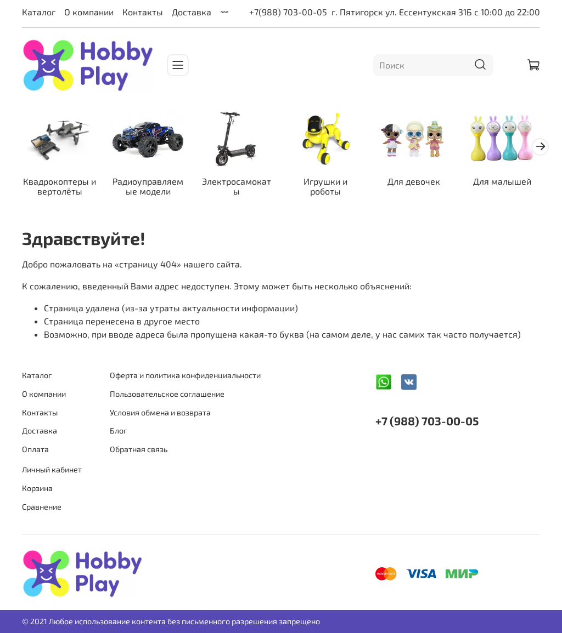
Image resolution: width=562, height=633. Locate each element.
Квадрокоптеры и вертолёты (59, 185)
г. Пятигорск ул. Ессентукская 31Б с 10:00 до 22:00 (435, 12)
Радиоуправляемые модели (148, 185)
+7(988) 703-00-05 (288, 12)
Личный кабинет (52, 469)
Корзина (37, 488)
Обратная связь (138, 449)
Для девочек (413, 180)
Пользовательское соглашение (167, 393)
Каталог (38, 12)
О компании (89, 12)
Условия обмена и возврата (160, 412)
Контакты (142, 12)
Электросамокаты (236, 185)
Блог (118, 430)
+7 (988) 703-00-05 (427, 420)
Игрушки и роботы (325, 185)
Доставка (191, 12)
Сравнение (41, 506)
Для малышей (502, 180)
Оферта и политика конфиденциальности (185, 375)
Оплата (35, 449)
